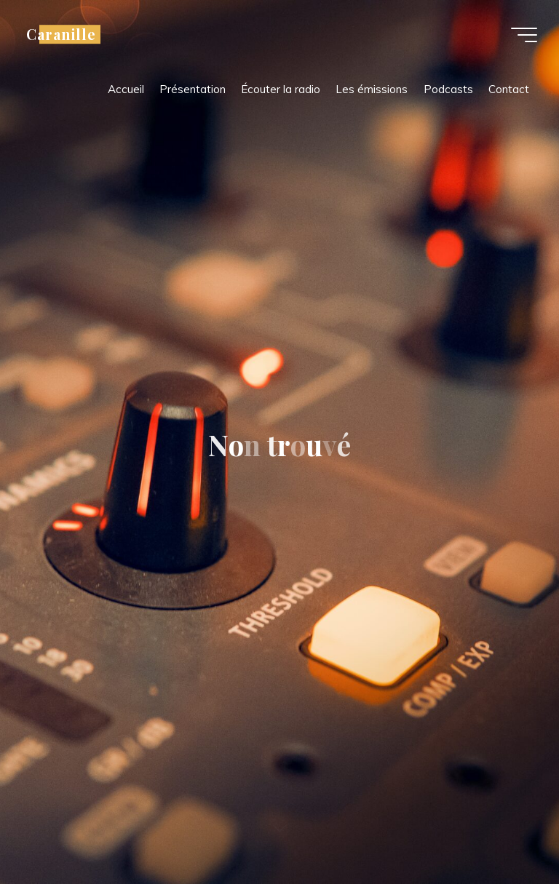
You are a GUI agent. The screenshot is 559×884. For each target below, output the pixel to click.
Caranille (61, 34)
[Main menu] (524, 35)
